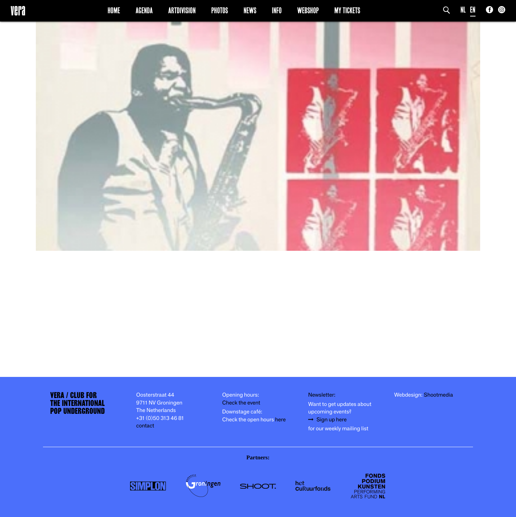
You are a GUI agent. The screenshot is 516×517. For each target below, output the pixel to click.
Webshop (308, 10)
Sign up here (331, 419)
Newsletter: (321, 395)
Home (114, 10)
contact (145, 426)
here (280, 419)
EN (473, 9)
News (250, 10)
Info (277, 10)
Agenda (144, 10)
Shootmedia (438, 395)
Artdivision (182, 10)
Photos (219, 10)
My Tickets (347, 10)
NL (463, 9)
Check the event (241, 403)
